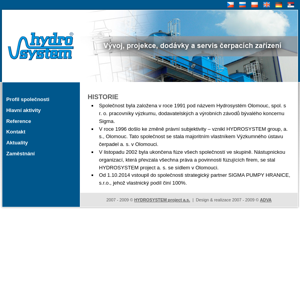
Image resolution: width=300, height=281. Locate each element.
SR (290, 5)
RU (242, 5)
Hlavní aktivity (23, 110)
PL (253, 5)
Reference (18, 121)
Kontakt (15, 132)
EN (265, 5)
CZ (229, 5)
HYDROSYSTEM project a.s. (162, 199)
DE (278, 5)
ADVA (266, 199)
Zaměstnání (20, 154)
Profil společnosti (27, 99)
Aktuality (17, 143)
